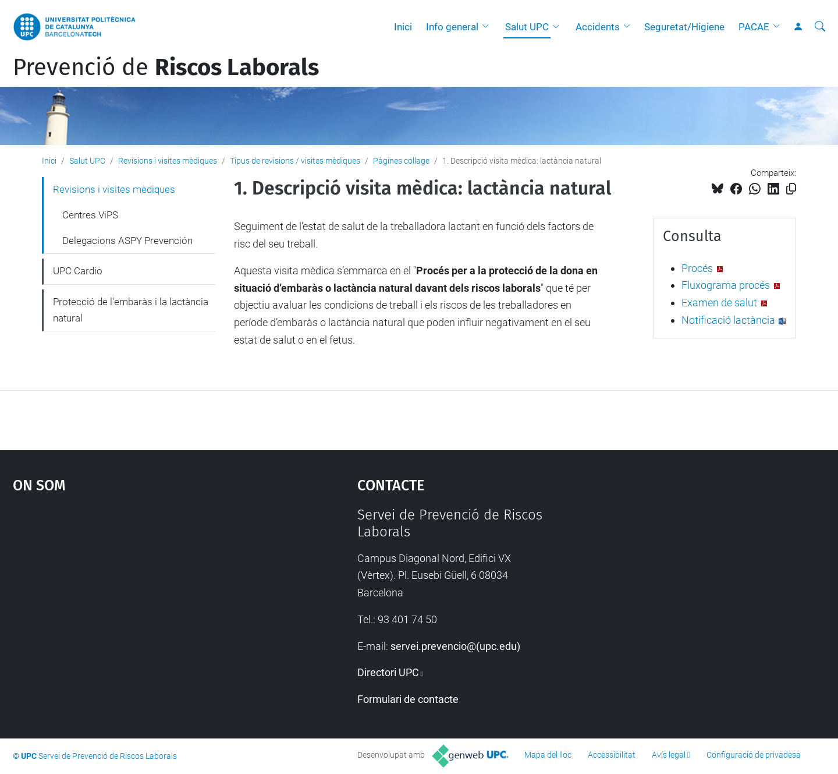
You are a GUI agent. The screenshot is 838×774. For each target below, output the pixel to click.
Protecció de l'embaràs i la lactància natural (130, 310)
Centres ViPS (90, 215)
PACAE (753, 27)
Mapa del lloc (547, 754)
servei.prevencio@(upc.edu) (455, 646)
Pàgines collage (401, 160)
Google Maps (144, 594)
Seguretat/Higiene (684, 27)
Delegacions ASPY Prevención (127, 240)
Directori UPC (388, 672)
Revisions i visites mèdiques (167, 160)
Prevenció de (166, 68)
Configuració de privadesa (753, 754)
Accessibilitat (611, 754)
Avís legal (669, 754)
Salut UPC (527, 27)
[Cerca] (820, 27)
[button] (488, 26)
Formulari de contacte (408, 699)
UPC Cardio (77, 271)
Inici (403, 27)
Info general (452, 27)
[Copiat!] (791, 189)
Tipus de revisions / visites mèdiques (295, 160)
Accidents (598, 27)
